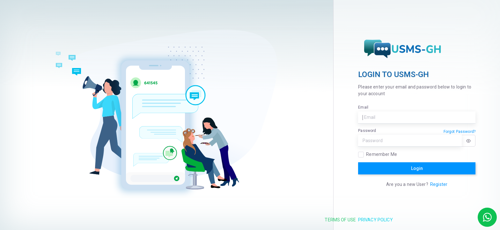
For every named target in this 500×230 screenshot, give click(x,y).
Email (363, 107)
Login (417, 168)
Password (367, 130)
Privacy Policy (375, 219)
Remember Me (381, 154)
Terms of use (340, 219)
